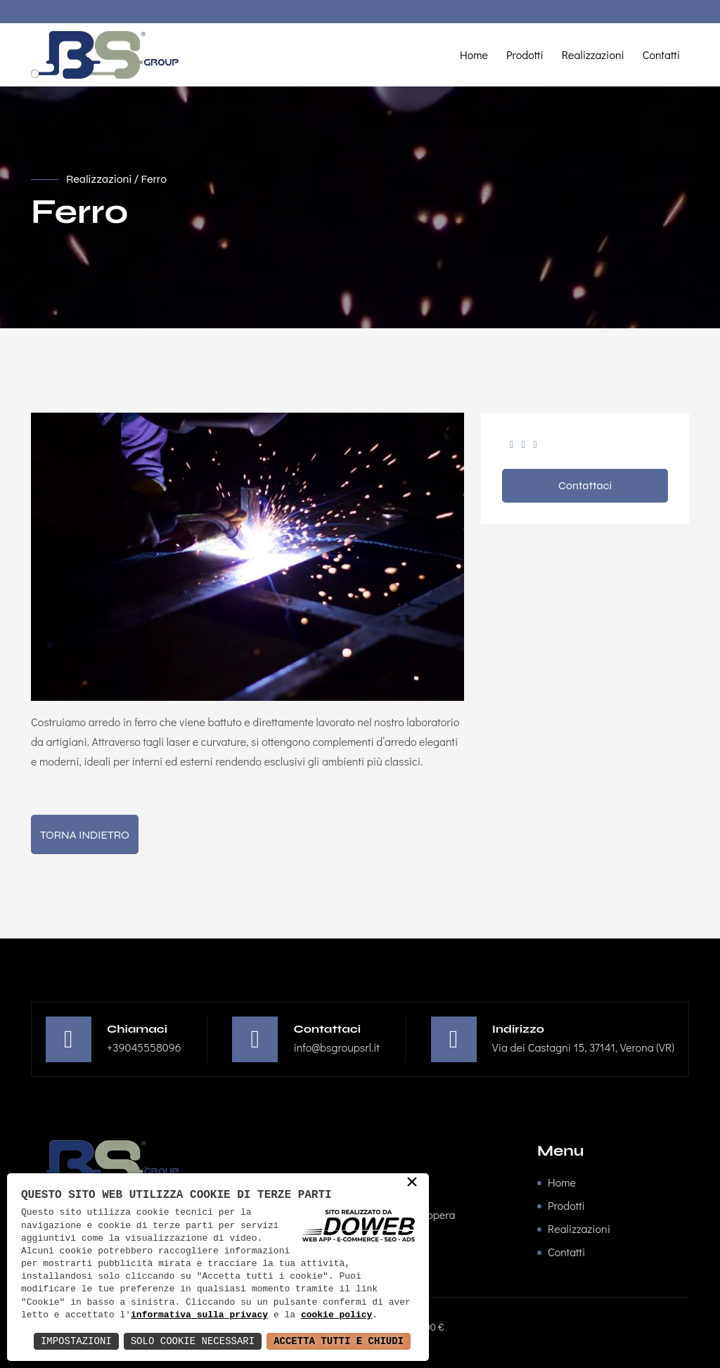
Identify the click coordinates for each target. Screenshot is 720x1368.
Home (474, 54)
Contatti (661, 54)
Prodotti (525, 54)
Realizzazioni (593, 54)
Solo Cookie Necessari (193, 1341)
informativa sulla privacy (199, 1315)
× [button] (412, 1183)
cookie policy (336, 1315)
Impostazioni (76, 1341)
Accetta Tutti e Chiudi (339, 1341)
